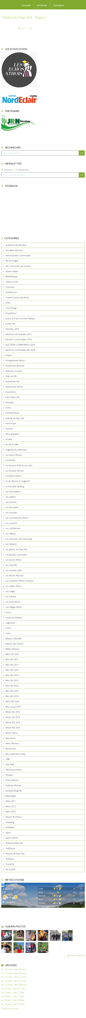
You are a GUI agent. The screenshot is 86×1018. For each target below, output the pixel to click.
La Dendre (10, 460)
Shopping (10, 822)
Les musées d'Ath (14, 570)
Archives (42, 5)
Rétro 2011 (11, 801)
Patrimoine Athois (14, 769)
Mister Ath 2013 (13, 717)
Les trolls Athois (13, 601)
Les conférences (13, 528)
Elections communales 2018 (19, 339)
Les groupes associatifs (16, 554)
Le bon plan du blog (15, 486)
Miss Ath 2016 (12, 685)
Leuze (8, 612)
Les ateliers (11, 496)
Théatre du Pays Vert (15, 853)
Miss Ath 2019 (12, 696)
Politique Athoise (13, 785)
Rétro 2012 (11, 806)
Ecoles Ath (10, 323)
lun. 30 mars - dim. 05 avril (13, 969)
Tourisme (10, 864)
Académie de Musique (16, 245)
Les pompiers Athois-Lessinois (20, 580)
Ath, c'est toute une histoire (18, 266)
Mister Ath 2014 (13, 722)
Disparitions (11, 313)
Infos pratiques (12, 434)
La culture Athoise (14, 455)
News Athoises (12, 743)
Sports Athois (12, 838)
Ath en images (12, 260)
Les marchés (11, 565)
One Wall (10, 764)
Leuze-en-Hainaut (14, 617)
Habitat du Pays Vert (15, 418)
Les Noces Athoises (15, 575)
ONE (8, 759)
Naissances (11, 738)
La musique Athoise (15, 470)
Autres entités (12, 271)
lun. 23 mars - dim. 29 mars (14, 973)
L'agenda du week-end (16, 449)
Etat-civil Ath (11, 376)
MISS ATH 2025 (12, 701)
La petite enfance (14, 475)
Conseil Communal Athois (17, 297)
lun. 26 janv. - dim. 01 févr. (13, 1004)
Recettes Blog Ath (14, 790)
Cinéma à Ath (12, 281)
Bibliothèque (11, 276)
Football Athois (12, 413)
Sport (8, 832)
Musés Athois (12, 733)
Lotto (8, 633)
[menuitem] (26, 5)
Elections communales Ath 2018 (20, 350)
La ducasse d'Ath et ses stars (19, 465)
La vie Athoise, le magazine (18, 481)
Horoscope (11, 423)
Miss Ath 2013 (12, 670)
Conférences (11, 292)
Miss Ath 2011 (12, 659)
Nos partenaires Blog (15, 754)
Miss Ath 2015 (12, 680)
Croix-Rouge (11, 308)
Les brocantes (12, 507)
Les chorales (11, 512)
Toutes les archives (10, 1008)
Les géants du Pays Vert (16, 549)
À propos (58, 5)
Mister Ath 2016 (13, 727)
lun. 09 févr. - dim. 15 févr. (13, 996)
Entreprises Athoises (15, 365)
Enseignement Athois (15, 360)
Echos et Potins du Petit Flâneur (20, 318)
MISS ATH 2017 (12, 654)
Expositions (11, 392)
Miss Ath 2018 (12, 691)
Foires (8, 407)
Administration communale (18, 255)
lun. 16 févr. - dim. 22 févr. (13, 992)
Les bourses (11, 502)
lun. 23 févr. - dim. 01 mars (13, 988)
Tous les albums (77, 955)
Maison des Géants (14, 643)
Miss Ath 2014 (12, 675)
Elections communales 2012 (19, 334)
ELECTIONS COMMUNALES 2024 (20, 344)
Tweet (30, 28)
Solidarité (10, 827)
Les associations (13, 491)
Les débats (11, 533)
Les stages (10, 591)
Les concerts (11, 523)
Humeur (9, 428)
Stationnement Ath (14, 843)
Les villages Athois (14, 607)
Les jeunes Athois (14, 559)
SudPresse (10, 848)
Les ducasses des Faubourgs (19, 539)
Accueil (26, 5)
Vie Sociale (10, 869)
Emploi (9, 355)
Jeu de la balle (12, 444)
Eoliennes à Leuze (14, 371)
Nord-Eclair (11, 748)
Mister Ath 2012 (13, 712)
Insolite (9, 439)
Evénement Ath (12, 381)
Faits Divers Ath (13, 397)
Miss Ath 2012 (12, 664)
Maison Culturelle (13, 638)
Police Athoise (12, 780)
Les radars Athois (14, 586)
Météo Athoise (12, 649)
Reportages (11, 795)
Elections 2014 (12, 329)
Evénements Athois (14, 386)
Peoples (9, 775)
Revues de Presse (14, 817)
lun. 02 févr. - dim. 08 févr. (13, 1000)
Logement (10, 622)
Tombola (10, 859)
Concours (10, 287)
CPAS (8, 302)
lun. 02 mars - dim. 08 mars (14, 985)
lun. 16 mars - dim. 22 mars (14, 977)
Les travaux (11, 596)
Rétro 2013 (11, 811)
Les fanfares (11, 544)
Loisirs (8, 628)
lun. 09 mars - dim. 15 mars (14, 981)
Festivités (10, 402)
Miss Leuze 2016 (13, 706)
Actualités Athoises (14, 250)
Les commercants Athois (17, 518)
